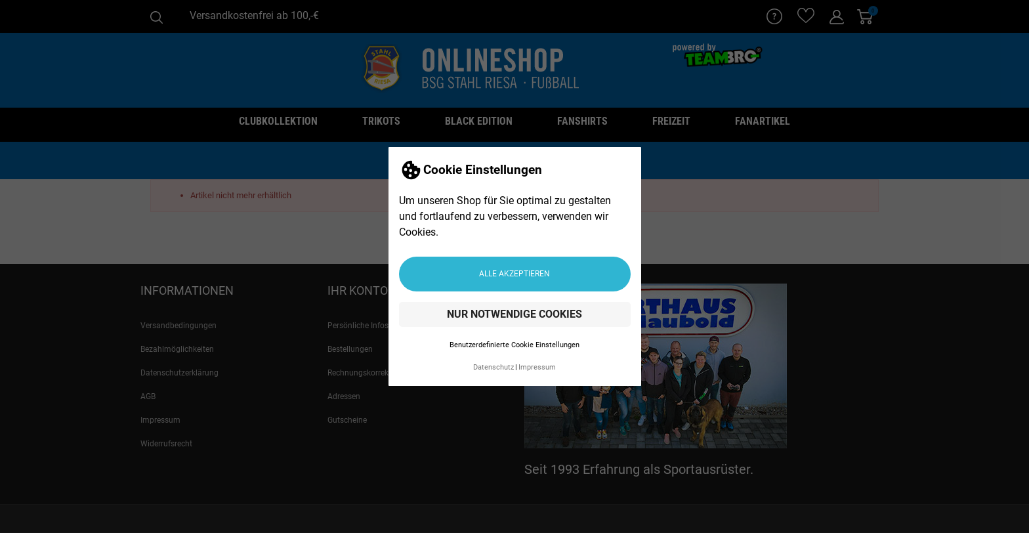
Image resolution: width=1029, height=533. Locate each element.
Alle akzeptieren (514, 273)
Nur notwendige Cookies (514, 314)
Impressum (537, 367)
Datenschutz (493, 367)
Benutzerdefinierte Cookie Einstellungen (514, 345)
